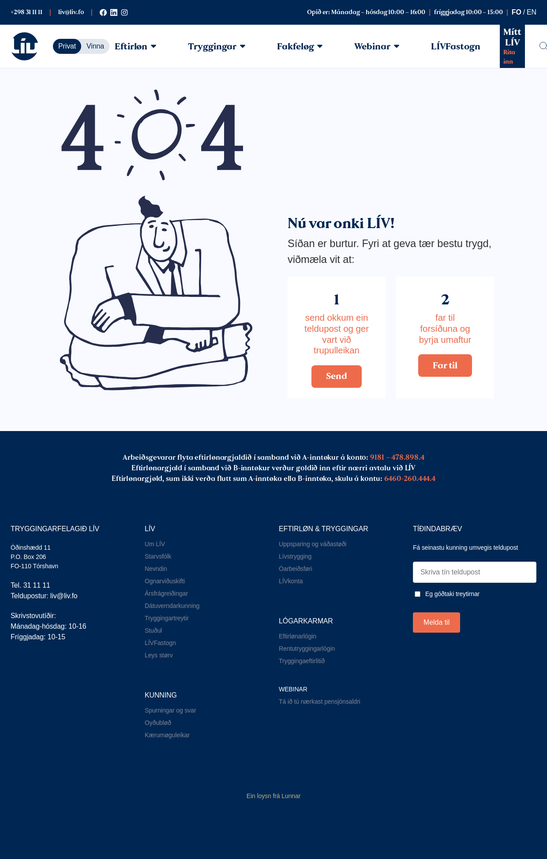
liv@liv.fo (71, 12)
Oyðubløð (158, 722)
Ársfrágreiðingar (166, 593)
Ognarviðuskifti (165, 581)
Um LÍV (155, 544)
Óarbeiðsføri (295, 568)
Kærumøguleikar (167, 735)
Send (336, 376)
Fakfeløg (299, 46)
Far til (445, 365)
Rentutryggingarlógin (307, 648)
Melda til (436, 622)
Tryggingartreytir (167, 618)
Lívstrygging (295, 556)
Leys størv (159, 655)
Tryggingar (216, 46)
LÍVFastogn (455, 46)
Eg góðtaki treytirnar (452, 593)
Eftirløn (135, 46)
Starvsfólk (158, 556)
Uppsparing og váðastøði (312, 544)
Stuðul (153, 630)
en (531, 12)
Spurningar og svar (170, 710)
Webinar (376, 46)
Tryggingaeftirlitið (302, 660)
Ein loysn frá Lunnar (274, 795)
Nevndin (156, 568)
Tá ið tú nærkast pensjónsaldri (319, 701)
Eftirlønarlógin (297, 636)
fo (516, 12)
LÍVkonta (291, 581)
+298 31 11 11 (26, 12)
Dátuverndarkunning (172, 605)
